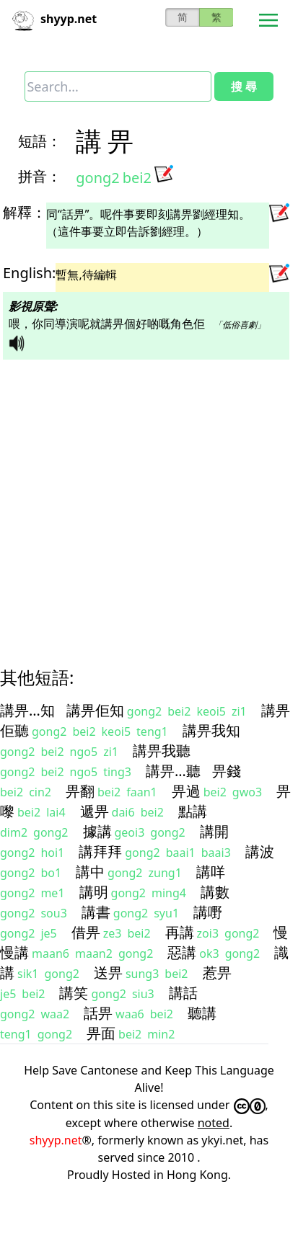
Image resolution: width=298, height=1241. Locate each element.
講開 (214, 831)
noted (213, 1123)
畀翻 (80, 791)
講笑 (73, 992)
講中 (90, 871)
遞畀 (94, 811)
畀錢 (226, 770)
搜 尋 (244, 86)
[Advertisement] (135, 500)
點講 (192, 811)
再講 (179, 932)
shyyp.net (56, 1140)
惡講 (181, 952)
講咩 (210, 871)
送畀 (108, 972)
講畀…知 (27, 710)
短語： (39, 141)
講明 (93, 892)
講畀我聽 (161, 750)
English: (29, 273)
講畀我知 (211, 730)
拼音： (39, 176)
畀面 (101, 1033)
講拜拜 (100, 851)
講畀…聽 (173, 770)
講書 (96, 912)
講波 (259, 851)
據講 (97, 831)
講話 (183, 992)
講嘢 (207, 912)
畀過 (186, 791)
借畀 (85, 932)
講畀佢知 (95, 710)
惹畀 (217, 972)
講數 (215, 892)
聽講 (202, 1013)
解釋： (24, 212)
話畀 (98, 1013)
